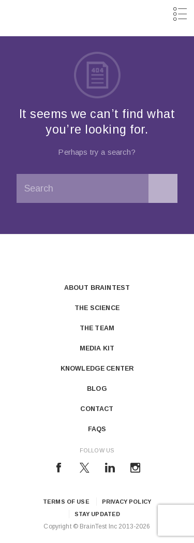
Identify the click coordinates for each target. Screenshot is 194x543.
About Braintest (97, 287)
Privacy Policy (126, 501)
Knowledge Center (97, 368)
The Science (97, 308)
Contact (96, 409)
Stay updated (97, 514)
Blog (97, 388)
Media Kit (97, 348)
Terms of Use (66, 501)
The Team (97, 328)
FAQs (97, 429)
